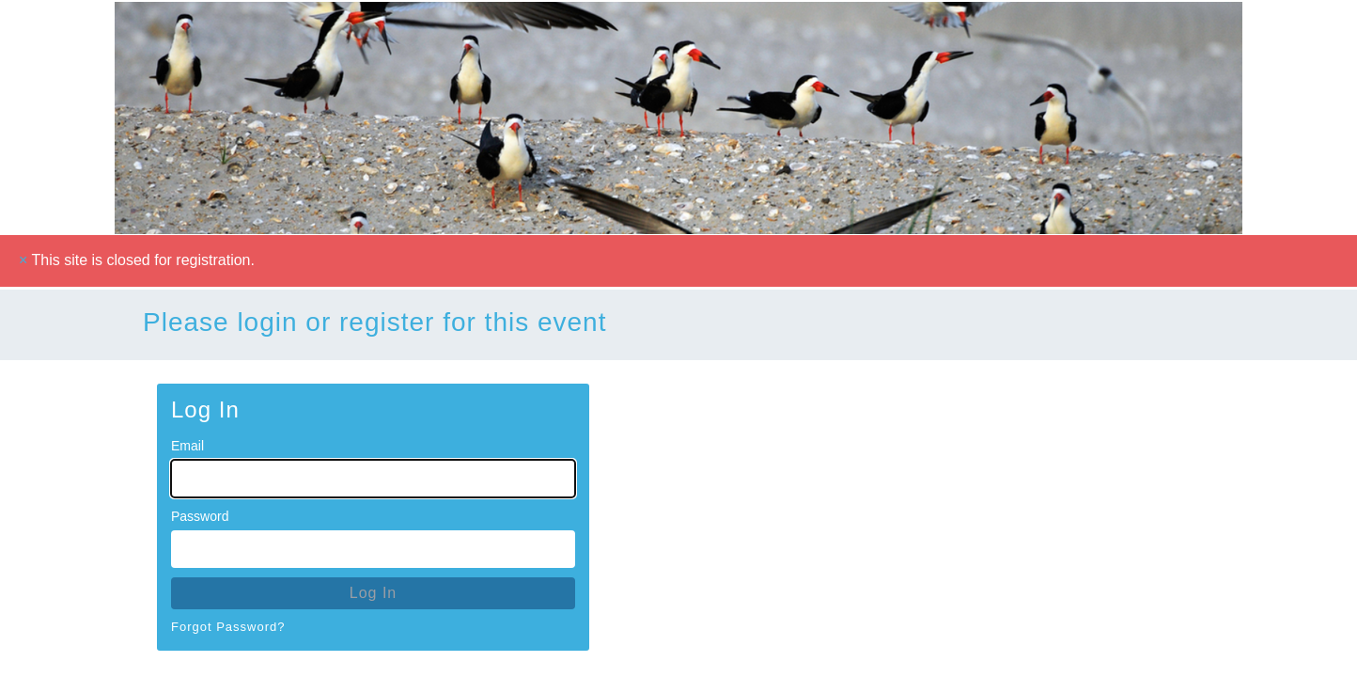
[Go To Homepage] (678, 117)
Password (199, 516)
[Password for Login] (373, 549)
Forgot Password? (228, 627)
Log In (373, 593)
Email (187, 445)
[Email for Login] (373, 478)
